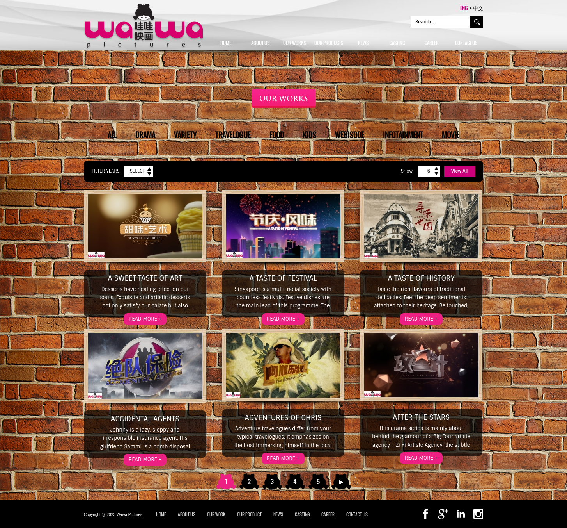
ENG (464, 8)
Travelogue (233, 135)
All (112, 135)
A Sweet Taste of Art (145, 278)
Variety (185, 135)
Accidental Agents (145, 419)
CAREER (328, 514)
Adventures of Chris (283, 418)
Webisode (349, 135)
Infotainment (403, 135)
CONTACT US (357, 514)
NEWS (278, 514)
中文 (478, 8)
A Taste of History (421, 278)
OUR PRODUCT (249, 514)
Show (407, 171)
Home (161, 514)
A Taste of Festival (283, 278)
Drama (145, 135)
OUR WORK (216, 514)
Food (276, 135)
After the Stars (421, 417)
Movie (450, 135)
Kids (309, 135)
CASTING (302, 514)
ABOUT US (186, 514)
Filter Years (106, 171)
